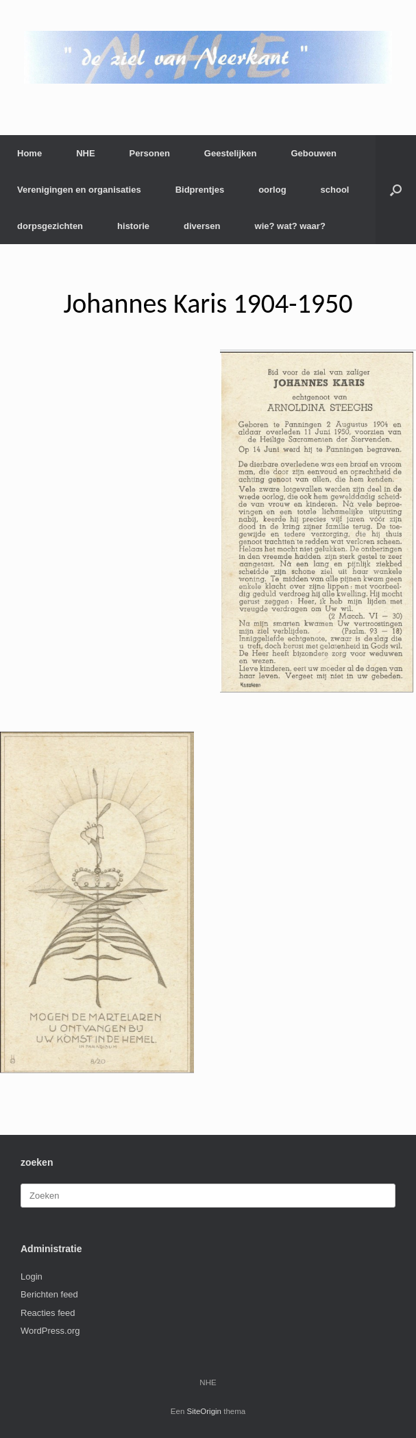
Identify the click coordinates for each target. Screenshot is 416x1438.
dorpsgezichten (50, 226)
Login (31, 1276)
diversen (202, 226)
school (335, 189)
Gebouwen (313, 153)
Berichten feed (49, 1294)
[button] (396, 189)
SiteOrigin (204, 1411)
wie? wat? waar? (290, 226)
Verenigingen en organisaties (79, 189)
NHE (85, 153)
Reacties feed (48, 1313)
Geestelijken (230, 153)
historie (133, 226)
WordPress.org (50, 1331)
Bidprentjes (200, 189)
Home (29, 153)
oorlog (272, 189)
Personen (150, 153)
